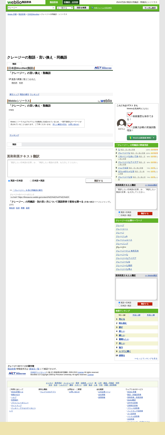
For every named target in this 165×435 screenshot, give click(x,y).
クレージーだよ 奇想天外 (127, 251)
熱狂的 (14, 83)
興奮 (19, 79)
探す (121, 327)
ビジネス (49, 383)
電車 (77, 383)
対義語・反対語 (71, 2)
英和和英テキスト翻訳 (23, 156)
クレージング (122, 243)
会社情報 (101, 394)
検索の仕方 (15, 394)
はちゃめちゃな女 (126, 171)
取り (26, 79)
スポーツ (78, 385)
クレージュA (122, 236)
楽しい (122, 331)
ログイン (121, 129)
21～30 (151, 315)
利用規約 (14, 400)
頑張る (122, 355)
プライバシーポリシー (20, 403)
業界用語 (58, 383)
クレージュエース (124, 240)
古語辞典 (130, 419)
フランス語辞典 (133, 408)
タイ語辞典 (131, 414)
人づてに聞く (125, 351)
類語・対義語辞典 (134, 394)
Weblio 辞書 (12, 14)
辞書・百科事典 (110, 385)
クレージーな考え (124, 269)
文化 (50, 385)
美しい (122, 343)
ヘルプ (13, 397)
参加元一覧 (34, 369)
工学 (100, 383)
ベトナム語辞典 (133, 416)
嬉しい (122, 335)
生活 (55, 385)
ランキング (34, 94)
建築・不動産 (108, 383)
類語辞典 (54, 2)
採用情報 (101, 397)
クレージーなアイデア (128, 162)
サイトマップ (16, 405)
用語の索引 (24, 94)
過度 (13, 79)
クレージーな (124, 153)
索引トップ (14, 94)
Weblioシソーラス (19, 100)
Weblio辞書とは (17, 392)
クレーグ (120, 225)
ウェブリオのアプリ (48, 392)
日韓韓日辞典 (132, 405)
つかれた (32, 79)
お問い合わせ (73, 124)
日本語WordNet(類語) (21, 68)
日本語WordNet (33, 14)
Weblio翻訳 (131, 400)
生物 (85, 385)
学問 (117, 383)
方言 (101, 385)
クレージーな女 (125, 177)
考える (122, 319)
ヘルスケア (63, 385)
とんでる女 (123, 168)
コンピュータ (68, 383)
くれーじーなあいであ (128, 156)
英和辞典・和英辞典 (135, 397)
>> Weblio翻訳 (151, 185)
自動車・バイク (87, 383)
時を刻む (123, 323)
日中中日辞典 (132, 403)
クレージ (120, 232)
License (81, 372)
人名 (95, 385)
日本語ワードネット (38, 372)
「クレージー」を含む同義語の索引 (27, 190)
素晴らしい (124, 339)
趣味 (71, 385)
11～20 (136, 315)
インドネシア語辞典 (135, 411)
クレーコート (122, 229)
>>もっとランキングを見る (146, 358)
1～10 (121, 315)
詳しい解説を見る (60, 124)
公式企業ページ (104, 392)
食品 (90, 385)
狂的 (21, 83)
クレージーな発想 (124, 265)
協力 (121, 347)
